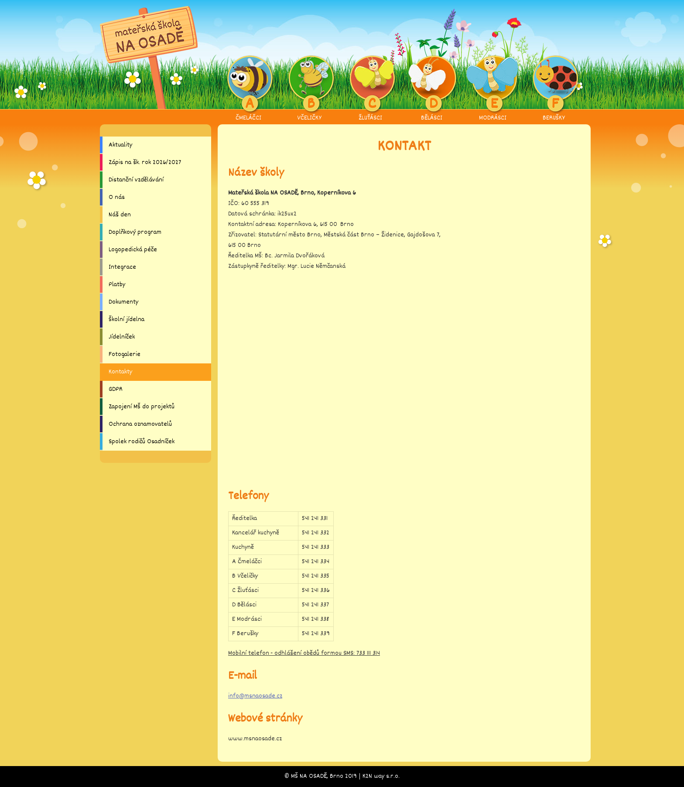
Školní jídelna (126, 320)
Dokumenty (123, 302)
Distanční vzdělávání (136, 180)
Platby (117, 285)
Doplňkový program (135, 232)
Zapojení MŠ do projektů (141, 407)
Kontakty (120, 372)
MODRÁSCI (492, 89)
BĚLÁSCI (431, 89)
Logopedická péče (133, 250)
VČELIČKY (309, 89)
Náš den (120, 215)
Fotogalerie (124, 354)
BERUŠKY (553, 89)
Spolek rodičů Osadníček (141, 442)
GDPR (116, 389)
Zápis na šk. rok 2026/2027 (145, 162)
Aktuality (120, 145)
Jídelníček (122, 337)
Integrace (122, 267)
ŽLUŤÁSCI (370, 89)
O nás (117, 197)
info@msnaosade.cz (255, 696)
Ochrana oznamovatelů (140, 424)
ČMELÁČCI (248, 89)
